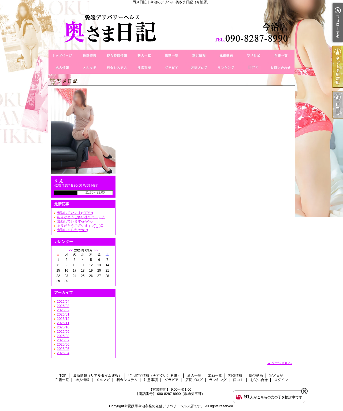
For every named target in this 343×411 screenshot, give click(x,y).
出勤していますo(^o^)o (75, 221)
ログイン (281, 380)
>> (96, 250)
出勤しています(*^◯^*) (75, 213)
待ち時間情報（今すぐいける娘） (117, 56)
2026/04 (63, 301)
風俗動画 (226, 56)
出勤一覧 (171, 56)
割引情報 (198, 56)
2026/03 (63, 306)
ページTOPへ (281, 363)
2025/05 (63, 349)
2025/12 (63, 319)
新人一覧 (144, 56)
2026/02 (63, 310)
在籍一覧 (280, 56)
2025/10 (63, 327)
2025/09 (63, 331)
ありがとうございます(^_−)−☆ (81, 217)
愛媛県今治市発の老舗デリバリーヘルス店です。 (166, 406)
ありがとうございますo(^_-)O (80, 226)
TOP (62, 56)
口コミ (253, 68)
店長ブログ (198, 68)
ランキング (226, 68)
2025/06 (63, 344)
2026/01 (63, 314)
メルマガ (89, 68)
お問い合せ (280, 68)
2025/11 (63, 323)
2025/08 (63, 336)
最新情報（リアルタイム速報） (89, 56)
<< (71, 250)
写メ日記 (253, 56)
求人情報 (62, 68)
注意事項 (144, 68)
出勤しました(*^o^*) (72, 230)
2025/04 (63, 353)
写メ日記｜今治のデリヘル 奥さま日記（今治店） (171, 27)
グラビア (171, 68)
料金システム (117, 68)
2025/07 (63, 340)
